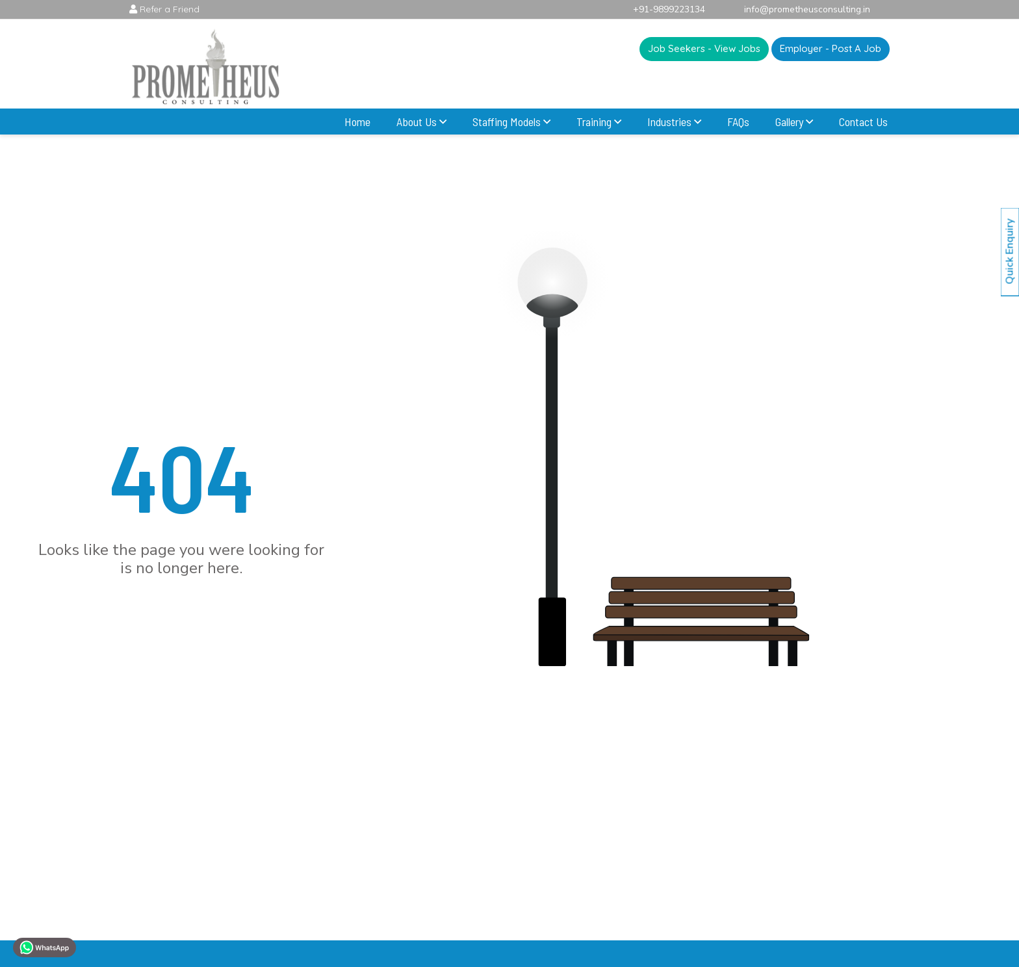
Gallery (794, 121)
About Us (421, 121)
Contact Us (863, 121)
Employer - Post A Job (830, 47)
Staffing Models (511, 121)
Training (598, 121)
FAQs (738, 121)
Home (357, 121)
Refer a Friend (164, 9)
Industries (674, 121)
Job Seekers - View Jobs (704, 50)
